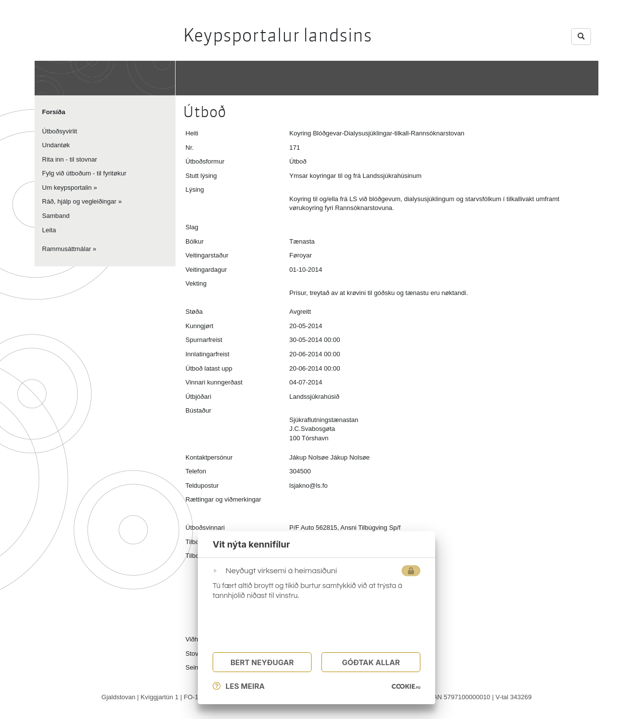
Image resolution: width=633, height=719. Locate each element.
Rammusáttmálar (66, 249)
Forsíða (53, 112)
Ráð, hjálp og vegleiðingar (79, 201)
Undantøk (56, 145)
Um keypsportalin (66, 187)
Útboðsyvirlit (59, 131)
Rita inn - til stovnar (69, 159)
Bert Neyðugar (262, 662)
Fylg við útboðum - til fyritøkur (84, 173)
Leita (49, 230)
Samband (56, 215)
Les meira (239, 686)
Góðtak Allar (371, 662)
